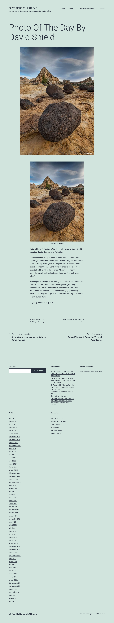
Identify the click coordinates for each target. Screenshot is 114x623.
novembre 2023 (14, 513)
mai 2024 (12, 494)
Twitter (33, 294)
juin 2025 (12, 455)
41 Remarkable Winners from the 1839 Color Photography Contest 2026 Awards (62, 387)
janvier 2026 (13, 433)
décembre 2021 (14, 583)
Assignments (35, 288)
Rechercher (13, 367)
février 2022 (13, 577)
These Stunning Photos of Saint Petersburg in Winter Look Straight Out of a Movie (63, 380)
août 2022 (12, 559)
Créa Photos (55, 424)
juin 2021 (12, 601)
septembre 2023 (15, 519)
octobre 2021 (13, 589)
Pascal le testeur (57, 430)
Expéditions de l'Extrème (23, 8)
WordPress (101, 614)
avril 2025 (12, 461)
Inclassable (55, 427)
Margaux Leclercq (38, 322)
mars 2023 (13, 537)
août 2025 (12, 449)
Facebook (74, 291)
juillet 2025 (13, 452)
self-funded (100, 8)
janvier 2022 (13, 580)
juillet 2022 (13, 562)
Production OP (56, 433)
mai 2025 (12, 458)
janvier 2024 (13, 507)
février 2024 (13, 504)
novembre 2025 (14, 440)
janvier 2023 (13, 543)
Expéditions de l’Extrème (23, 614)
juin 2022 (12, 565)
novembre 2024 (14, 476)
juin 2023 (12, 528)
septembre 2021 (15, 592)
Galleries (44, 288)
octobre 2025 (13, 443)
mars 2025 (13, 464)
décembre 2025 (14, 436)
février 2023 (13, 540)
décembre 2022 (14, 546)
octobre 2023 (13, 516)
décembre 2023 (14, 510)
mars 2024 (13, 501)
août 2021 (12, 595)
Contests (54, 288)
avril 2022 (12, 571)
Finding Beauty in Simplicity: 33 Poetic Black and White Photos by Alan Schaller (63, 374)
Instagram (43, 294)
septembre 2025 (15, 446)
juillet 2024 (13, 488)
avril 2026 (12, 424)
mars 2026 (13, 427)
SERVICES (72, 8)
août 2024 (12, 485)
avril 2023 (12, 534)
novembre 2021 (14, 586)
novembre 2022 (14, 549)
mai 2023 (12, 531)
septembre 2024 (15, 482)
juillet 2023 (13, 525)
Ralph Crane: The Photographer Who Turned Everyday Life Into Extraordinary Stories (62, 394)
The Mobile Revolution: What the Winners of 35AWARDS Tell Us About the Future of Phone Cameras (62, 402)
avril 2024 (12, 497)
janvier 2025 (13, 470)
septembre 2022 (15, 555)
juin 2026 (12, 418)
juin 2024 (12, 491)
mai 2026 (12, 421)
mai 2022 (12, 568)
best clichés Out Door (58, 421)
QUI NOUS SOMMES (86, 8)
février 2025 (13, 467)
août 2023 (12, 522)
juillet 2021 (13, 598)
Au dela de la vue (57, 418)
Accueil (62, 8)
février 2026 (13, 430)
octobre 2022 (13, 552)
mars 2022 (13, 574)
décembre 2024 (14, 473)
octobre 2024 (13, 479)
